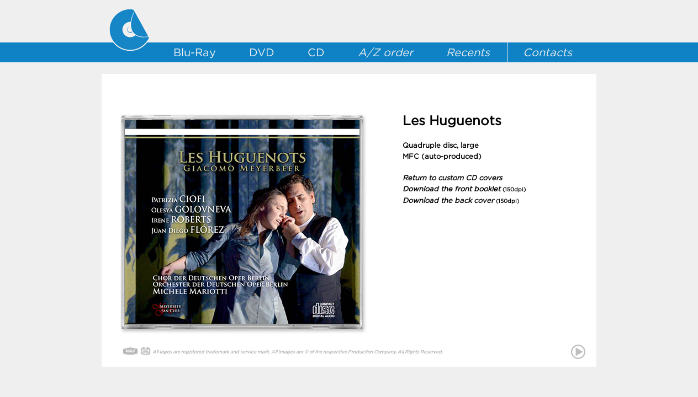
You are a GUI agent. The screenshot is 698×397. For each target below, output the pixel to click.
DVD (261, 52)
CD (316, 52)
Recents (468, 52)
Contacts (547, 52)
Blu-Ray (194, 52)
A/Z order (385, 52)
